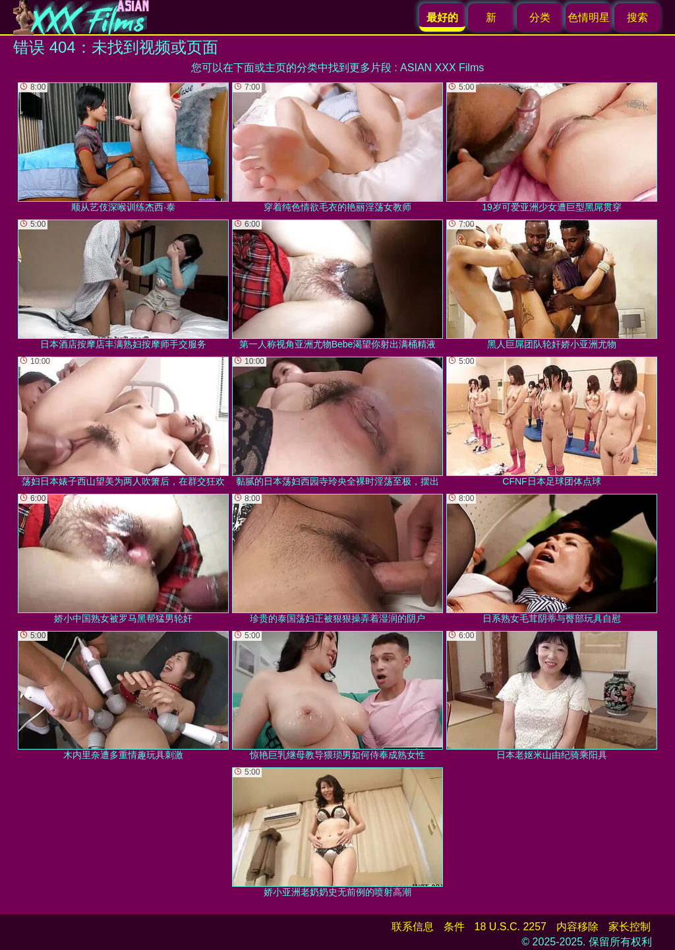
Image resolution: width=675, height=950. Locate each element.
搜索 (637, 17)
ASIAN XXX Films (442, 67)
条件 (454, 926)
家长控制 (629, 926)
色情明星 (589, 17)
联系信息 (413, 926)
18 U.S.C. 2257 (510, 926)
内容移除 (577, 926)
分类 (539, 17)
